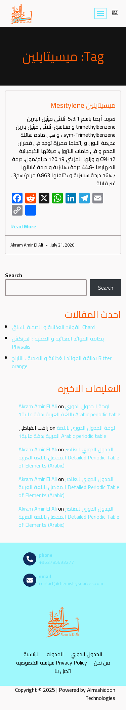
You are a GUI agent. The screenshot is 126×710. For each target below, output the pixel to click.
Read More (23, 226)
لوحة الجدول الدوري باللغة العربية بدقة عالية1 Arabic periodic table (69, 410)
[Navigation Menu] (100, 13)
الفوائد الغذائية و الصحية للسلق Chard (53, 327)
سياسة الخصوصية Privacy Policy (51, 662)
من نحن (102, 662)
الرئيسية (32, 654)
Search (13, 275)
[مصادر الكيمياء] (21, 13)
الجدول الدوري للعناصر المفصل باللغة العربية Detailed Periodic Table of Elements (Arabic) (68, 457)
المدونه (55, 654)
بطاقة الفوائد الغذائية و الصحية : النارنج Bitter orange (62, 362)
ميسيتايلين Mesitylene (83, 105)
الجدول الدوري (86, 654)
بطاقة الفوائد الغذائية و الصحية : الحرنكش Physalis (58, 342)
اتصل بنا (63, 671)
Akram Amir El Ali (37, 406)
